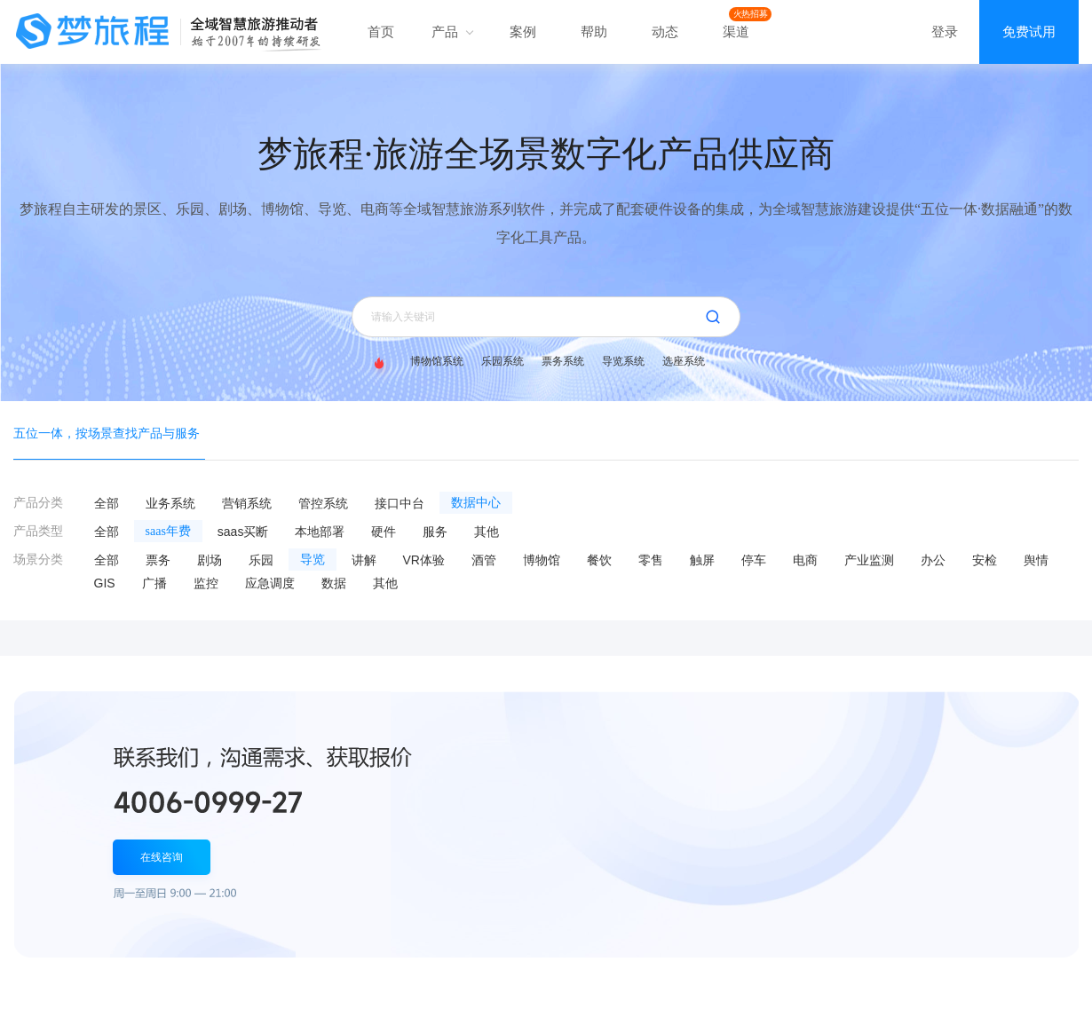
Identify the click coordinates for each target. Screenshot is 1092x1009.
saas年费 (168, 531)
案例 (523, 31)
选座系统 (683, 361)
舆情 (1036, 560)
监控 (206, 583)
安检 (984, 560)
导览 (312, 559)
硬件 (383, 531)
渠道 (736, 31)
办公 (933, 560)
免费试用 (1029, 31)
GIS (104, 583)
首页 (381, 31)
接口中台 (399, 503)
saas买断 (243, 531)
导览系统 (623, 361)
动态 (665, 31)
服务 (435, 531)
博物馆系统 (436, 361)
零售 (650, 560)
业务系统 (170, 503)
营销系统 (247, 503)
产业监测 (869, 560)
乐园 (261, 560)
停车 (753, 560)
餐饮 (599, 560)
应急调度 (270, 583)
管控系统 (323, 503)
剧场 (209, 560)
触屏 (702, 560)
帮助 (594, 31)
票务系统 (563, 361)
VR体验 (424, 560)
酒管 (483, 560)
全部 (106, 503)
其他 (486, 531)
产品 (451, 31)
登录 (944, 31)
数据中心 (476, 502)
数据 (333, 583)
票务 (158, 560)
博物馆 (541, 560)
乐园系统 (502, 361)
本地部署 (319, 531)
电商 (805, 560)
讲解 (364, 560)
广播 (154, 583)
